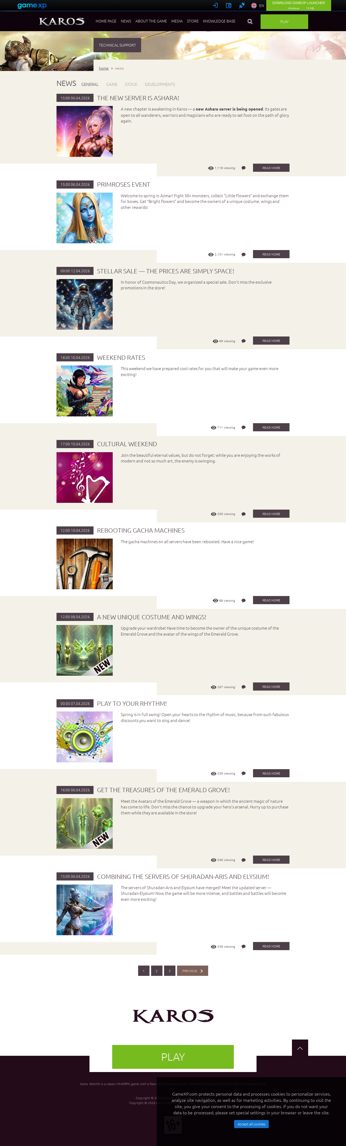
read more (271, 168)
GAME (111, 84)
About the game (151, 21)
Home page (106, 21)
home (104, 68)
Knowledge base (219, 21)
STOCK (131, 84)
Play (284, 21)
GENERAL (90, 84)
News (126, 21)
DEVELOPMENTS (160, 84)
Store (193, 21)
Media (177, 21)
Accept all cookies (251, 1123)
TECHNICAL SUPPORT (117, 45)
